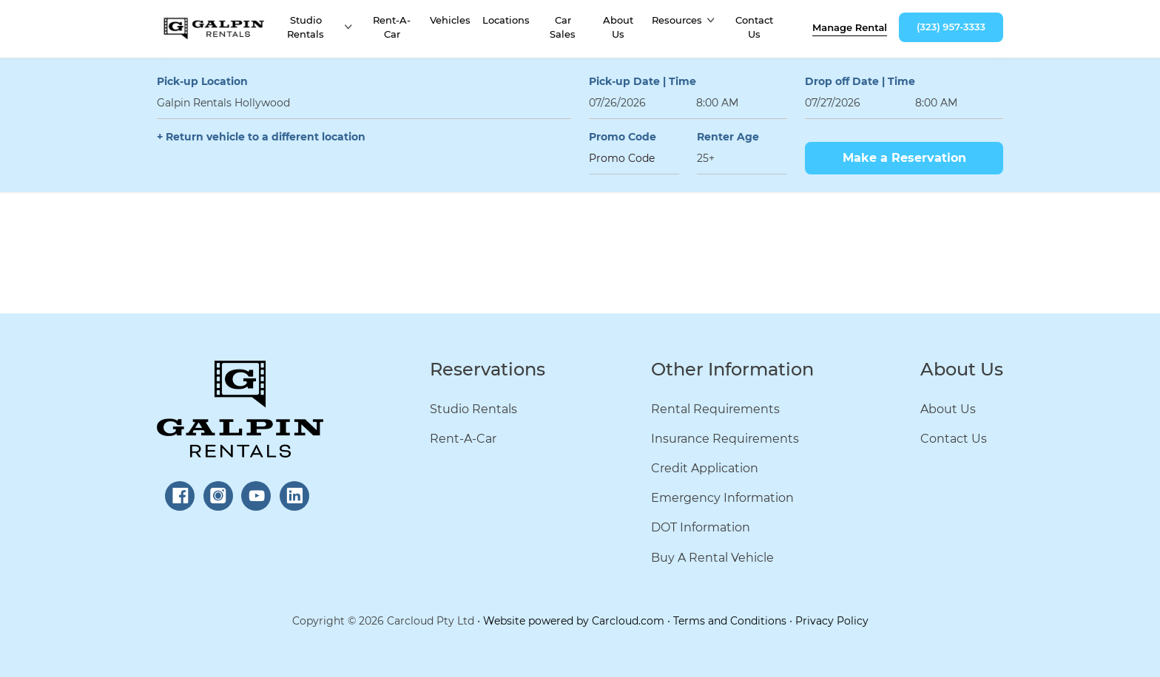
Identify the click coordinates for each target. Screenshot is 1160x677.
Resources (677, 20)
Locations (506, 20)
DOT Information (700, 527)
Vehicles (450, 20)
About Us (618, 27)
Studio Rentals (305, 27)
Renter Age (728, 137)
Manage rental (849, 28)
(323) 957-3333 (951, 27)
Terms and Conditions (729, 620)
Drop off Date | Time (860, 81)
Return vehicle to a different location (265, 137)
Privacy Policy (832, 620)
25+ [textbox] (706, 158)
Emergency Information (722, 498)
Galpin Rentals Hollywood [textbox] (223, 102)
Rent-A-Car (392, 27)
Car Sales (563, 27)
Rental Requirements (715, 409)
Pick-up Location (202, 81)
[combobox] (364, 103)
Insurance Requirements (725, 439)
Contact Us (754, 27)
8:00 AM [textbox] (717, 102)
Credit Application (704, 468)
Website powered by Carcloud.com (573, 620)
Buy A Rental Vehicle (712, 558)
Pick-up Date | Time (642, 81)
